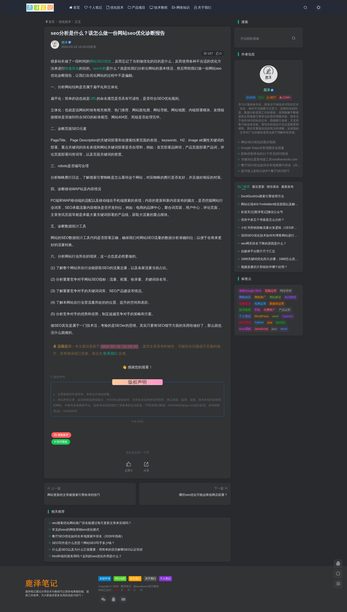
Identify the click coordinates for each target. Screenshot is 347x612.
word (275, 316)
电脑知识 (245, 303)
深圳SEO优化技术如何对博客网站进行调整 (270, 235)
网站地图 (120, 578)
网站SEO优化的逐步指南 (258, 142)
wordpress (142, 586)
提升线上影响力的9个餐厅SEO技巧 (265, 171)
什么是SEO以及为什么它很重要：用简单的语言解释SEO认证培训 (97, 549)
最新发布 (287, 186)
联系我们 (110, 353)
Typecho (287, 316)
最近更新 (258, 186)
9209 (250, 97)
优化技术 (114, 7)
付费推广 (269, 309)
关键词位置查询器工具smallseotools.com (269, 159)
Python (259, 322)
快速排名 (72, 68)
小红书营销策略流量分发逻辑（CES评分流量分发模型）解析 (283, 227)
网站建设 (275, 297)
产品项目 (136, 7)
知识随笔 (290, 297)
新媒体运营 (277, 303)
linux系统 (245, 328)
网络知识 (181, 7)
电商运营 (260, 303)
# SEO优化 (60, 441)
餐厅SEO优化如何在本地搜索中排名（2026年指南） (88, 536)
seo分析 (99, 68)
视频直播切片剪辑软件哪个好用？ (264, 267)
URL (93, 98)
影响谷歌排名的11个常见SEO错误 (264, 153)
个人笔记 (93, 7)
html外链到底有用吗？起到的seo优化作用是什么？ (87, 556)
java (274, 328)
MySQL (280, 322)
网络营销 (285, 290)
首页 (74, 7)
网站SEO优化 (100, 61)
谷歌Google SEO (250, 290)
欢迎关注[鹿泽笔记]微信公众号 (262, 212)
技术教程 (159, 7)
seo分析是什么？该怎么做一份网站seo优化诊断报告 (108, 33)
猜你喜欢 (273, 186)
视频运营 (270, 290)
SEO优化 (245, 322)
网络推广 (260, 297)
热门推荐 (243, 186)
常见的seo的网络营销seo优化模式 (75, 529)
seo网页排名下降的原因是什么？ (263, 243)
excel (284, 328)
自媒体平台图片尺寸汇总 (258, 251)
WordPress (261, 316)
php (269, 322)
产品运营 (284, 309)
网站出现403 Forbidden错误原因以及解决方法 (272, 204)
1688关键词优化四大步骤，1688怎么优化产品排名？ (277, 259)
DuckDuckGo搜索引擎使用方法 (262, 196)
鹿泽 (64, 42)
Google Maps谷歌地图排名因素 (262, 148)
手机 (257, 309)
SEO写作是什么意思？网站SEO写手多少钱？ (83, 543)
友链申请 (105, 578)
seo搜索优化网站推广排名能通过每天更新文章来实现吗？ (91, 523)
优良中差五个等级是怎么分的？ (262, 219)
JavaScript (261, 328)
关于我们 (202, 7)
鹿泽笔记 (126, 586)
